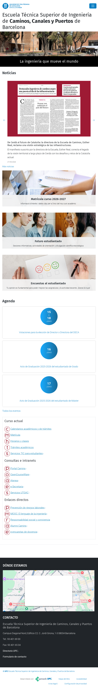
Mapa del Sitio (64, 679)
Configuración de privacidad (75, 684)
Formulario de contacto (14, 656)
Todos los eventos (11, 411)
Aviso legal (52, 684)
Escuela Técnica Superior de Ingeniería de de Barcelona (47, 21)
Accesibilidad (81, 679)
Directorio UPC (10, 650)
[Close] (92, 5)
